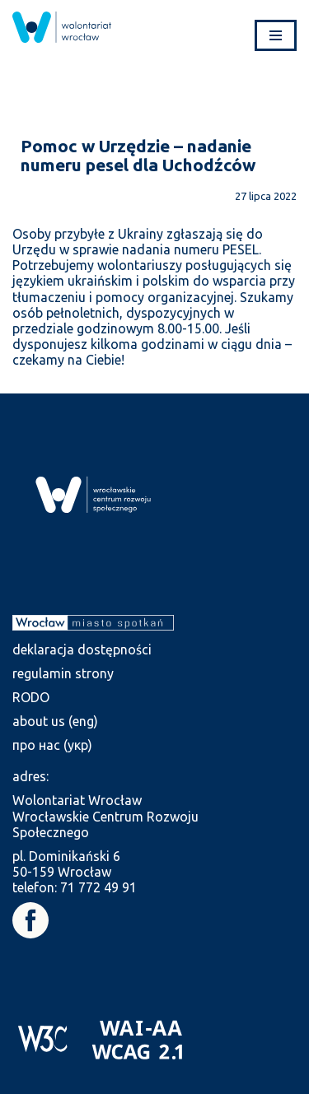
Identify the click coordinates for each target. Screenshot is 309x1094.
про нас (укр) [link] (52, 745)
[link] (61, 27)
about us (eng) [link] (55, 721)
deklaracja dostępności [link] (82, 649)
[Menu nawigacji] (276, 35)
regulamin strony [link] (63, 673)
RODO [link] (30, 697)
